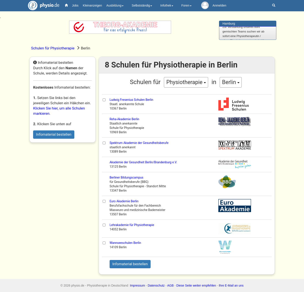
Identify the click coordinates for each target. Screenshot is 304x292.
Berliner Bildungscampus (126, 177)
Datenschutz (156, 285)
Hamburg (228, 23)
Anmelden (219, 5)
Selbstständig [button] (142, 5)
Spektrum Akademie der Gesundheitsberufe (139, 143)
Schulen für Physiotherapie (53, 48)
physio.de (42, 5)
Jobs (75, 5)
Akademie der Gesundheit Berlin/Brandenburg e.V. (143, 162)
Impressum (137, 285)
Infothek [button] (166, 5)
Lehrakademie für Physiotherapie (132, 225)
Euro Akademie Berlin (124, 201)
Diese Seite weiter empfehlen (196, 285)
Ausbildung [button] (115, 5)
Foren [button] (186, 5)
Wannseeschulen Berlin (125, 243)
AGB (170, 285)
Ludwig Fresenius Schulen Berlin (131, 99)
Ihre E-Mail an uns (231, 285)
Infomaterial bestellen (53, 134)
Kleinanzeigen (92, 5)
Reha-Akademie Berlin (124, 119)
